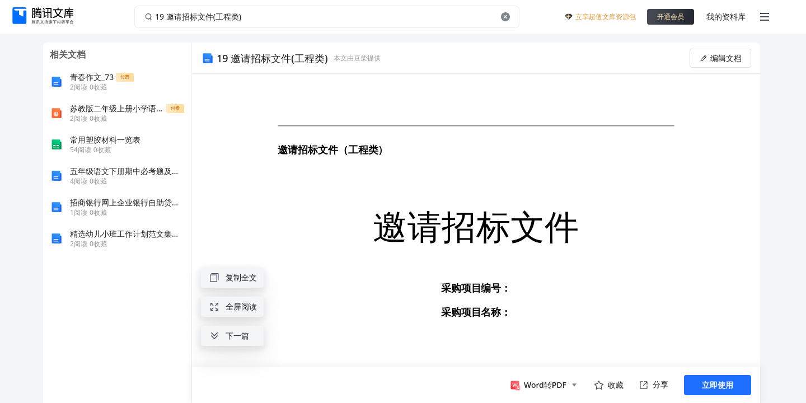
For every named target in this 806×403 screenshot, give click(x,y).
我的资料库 (726, 16)
